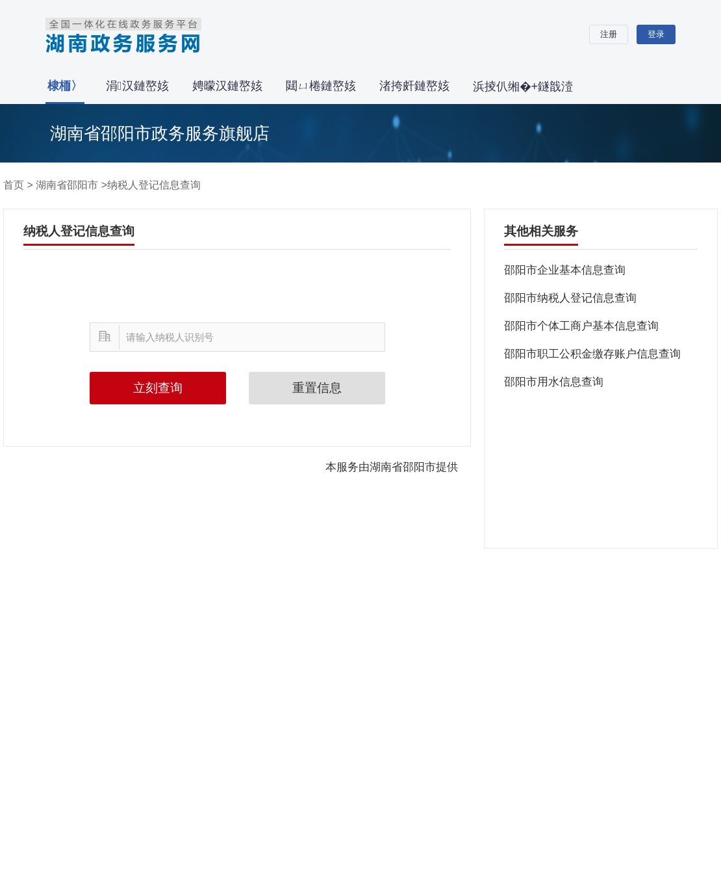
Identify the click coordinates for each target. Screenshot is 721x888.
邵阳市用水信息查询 (553, 382)
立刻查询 (158, 388)
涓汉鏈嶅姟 (137, 85)
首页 (13, 184)
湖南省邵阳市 (67, 184)
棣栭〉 (64, 85)
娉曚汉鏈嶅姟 (227, 85)
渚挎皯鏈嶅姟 (414, 85)
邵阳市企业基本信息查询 (565, 270)
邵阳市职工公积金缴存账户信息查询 (592, 354)
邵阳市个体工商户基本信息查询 (581, 326)
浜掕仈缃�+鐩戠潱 (523, 86)
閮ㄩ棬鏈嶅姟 (321, 85)
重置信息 (317, 388)
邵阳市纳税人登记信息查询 (570, 298)
